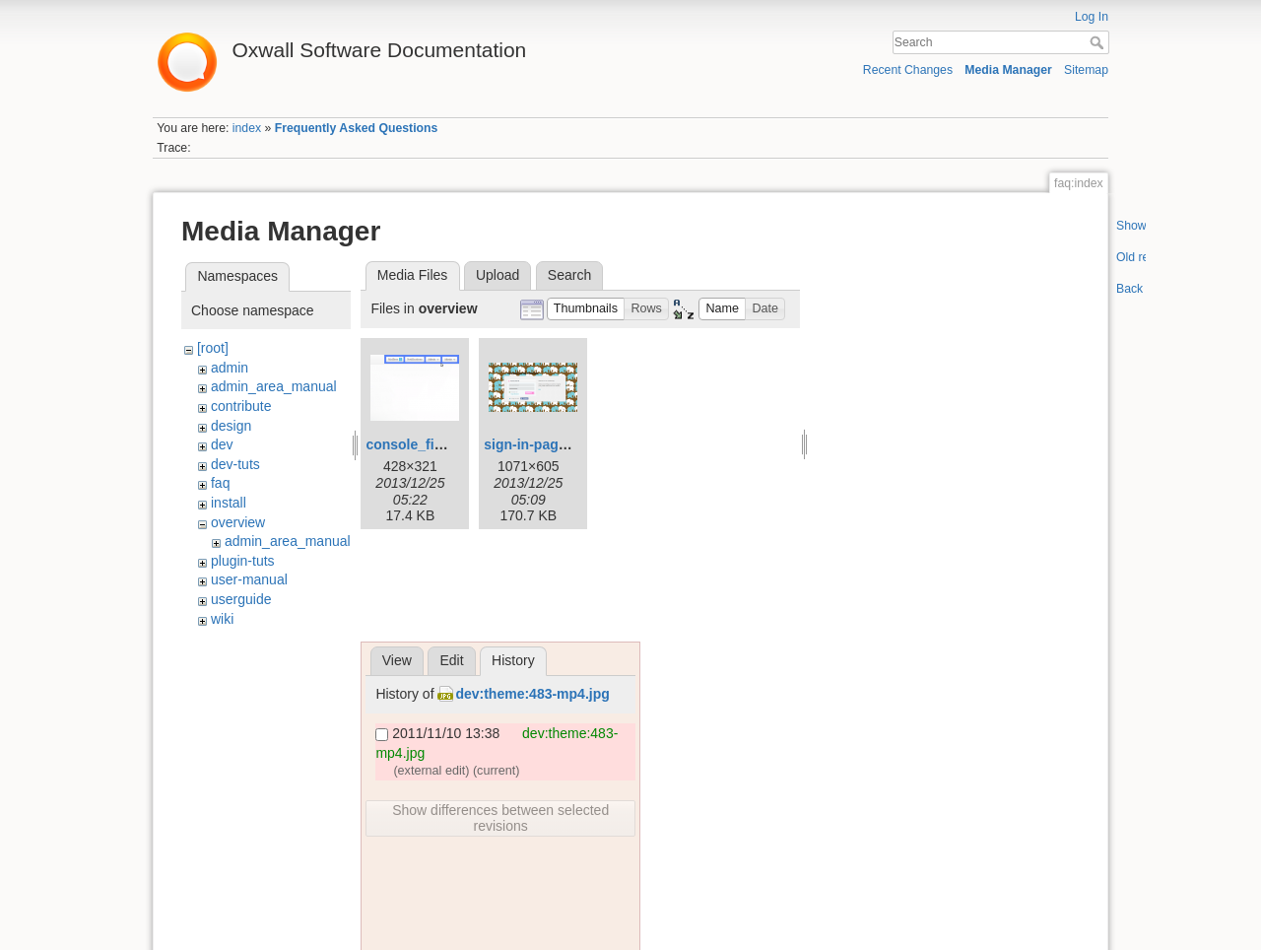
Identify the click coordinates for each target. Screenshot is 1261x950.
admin (229, 367)
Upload (497, 275)
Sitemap (1086, 70)
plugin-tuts (243, 561)
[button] (586, 309)
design (231, 426)
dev (222, 444)
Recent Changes (908, 70)
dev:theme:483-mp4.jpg (532, 694)
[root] (213, 348)
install (228, 502)
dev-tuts (235, 464)
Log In (1091, 17)
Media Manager (1008, 70)
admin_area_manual (274, 386)
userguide (241, 599)
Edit (451, 660)
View (397, 660)
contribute (241, 406)
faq (220, 483)
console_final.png (424, 444)
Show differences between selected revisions (500, 818)
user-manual (249, 579)
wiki (222, 619)
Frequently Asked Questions (356, 128)
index (246, 128)
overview (238, 522)
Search (1099, 42)
